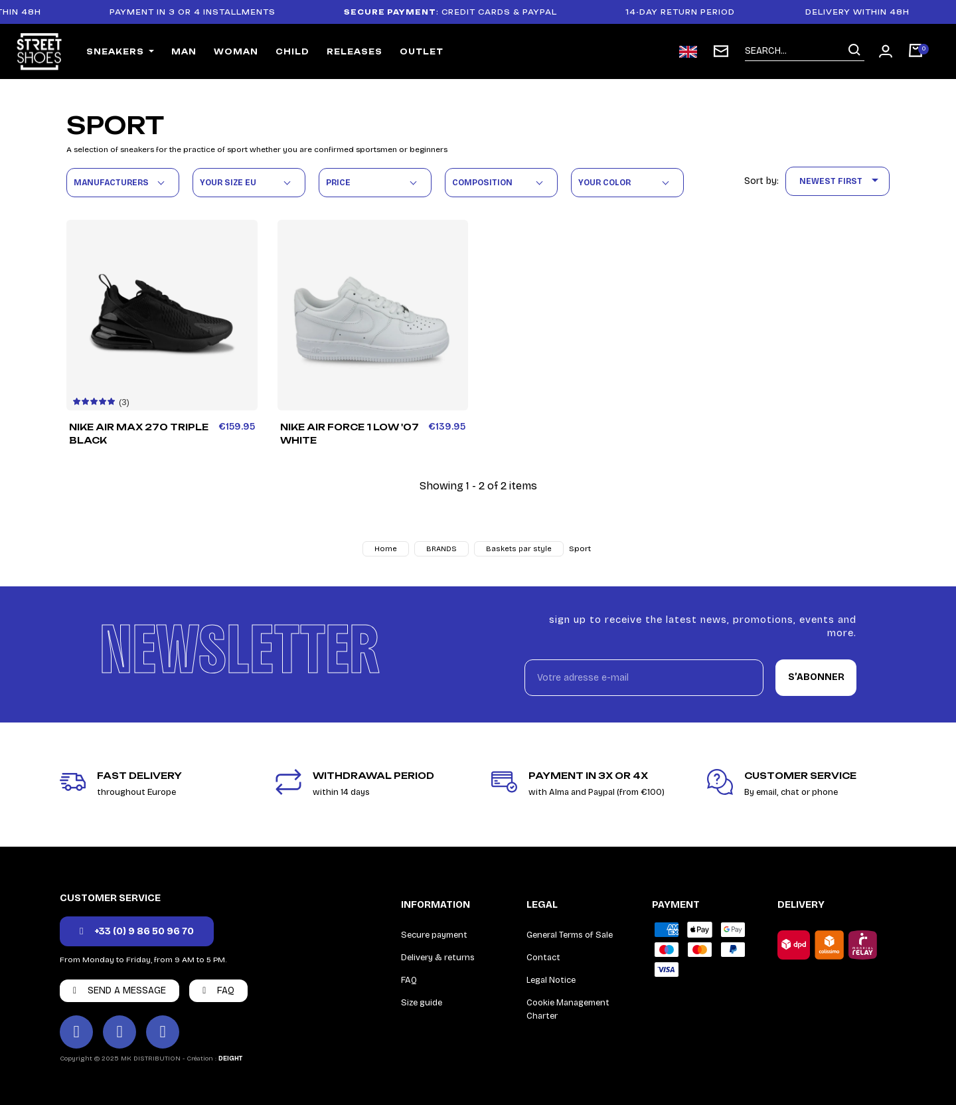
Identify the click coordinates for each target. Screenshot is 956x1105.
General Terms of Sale (569, 935)
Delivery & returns (438, 957)
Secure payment (434, 935)
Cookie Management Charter (567, 1009)
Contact (543, 957)
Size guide (421, 1002)
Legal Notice (551, 980)
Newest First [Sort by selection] (841, 181)
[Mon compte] (885, 51)
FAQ (409, 980)
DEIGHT (230, 1058)
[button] (137, 931)
